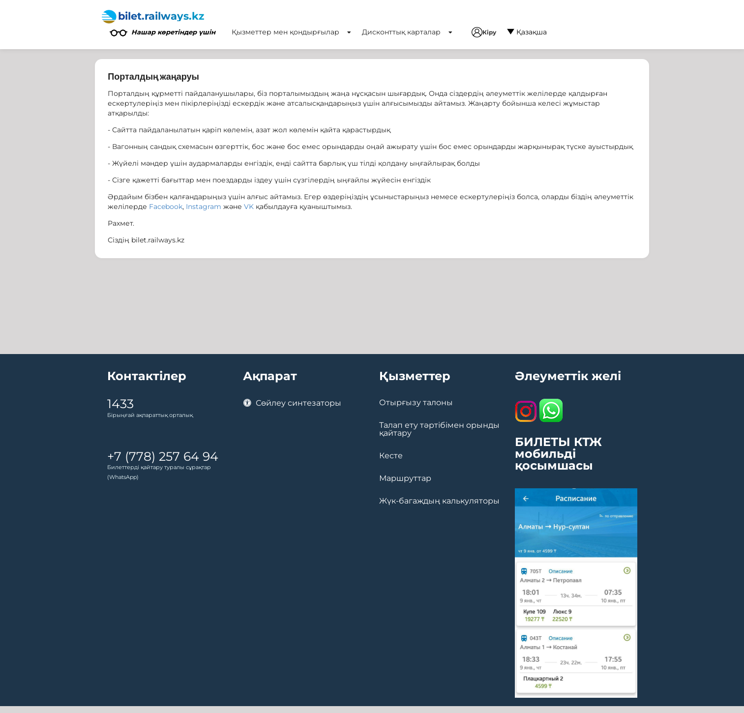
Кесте (391, 456)
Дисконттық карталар (407, 32)
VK (249, 206)
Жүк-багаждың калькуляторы (439, 501)
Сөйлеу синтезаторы (292, 403)
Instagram (203, 206)
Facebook (165, 206)
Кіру (484, 32)
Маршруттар (405, 478)
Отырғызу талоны (416, 403)
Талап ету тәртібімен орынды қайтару (439, 429)
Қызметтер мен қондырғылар (291, 32)
